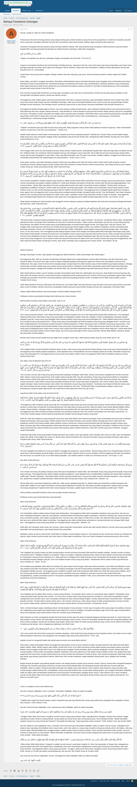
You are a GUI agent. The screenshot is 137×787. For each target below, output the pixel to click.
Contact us (94, 781)
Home (7, 10)
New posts (7, 14)
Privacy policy (115, 781)
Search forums (16, 14)
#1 (131, 29)
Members (39, 10)
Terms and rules (104, 781)
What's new (26, 10)
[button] (32, 10)
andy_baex (8, 25)
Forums (16, 10)
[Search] (128, 10)
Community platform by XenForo (68, 785)
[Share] (128, 29)
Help (122, 781)
